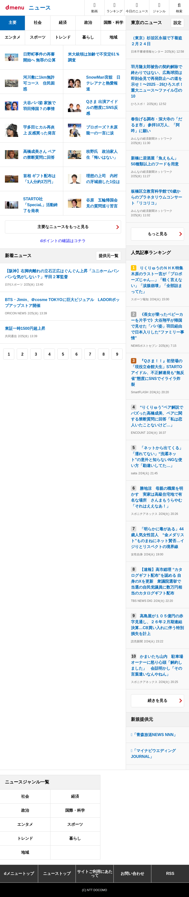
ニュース (40, 8)
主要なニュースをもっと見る (63, 227)
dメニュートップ (19, 873)
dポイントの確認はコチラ (63, 241)
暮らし (88, 37)
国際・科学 (113, 22)
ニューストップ (57, 873)
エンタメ (12, 37)
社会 (38, 22)
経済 (63, 22)
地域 (113, 37)
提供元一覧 (108, 256)
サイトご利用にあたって (94, 873)
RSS (170, 873)
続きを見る (157, 700)
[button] (159, 7)
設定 (177, 23)
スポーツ (38, 37)
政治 (88, 22)
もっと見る (157, 234)
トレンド (63, 37)
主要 (12, 22)
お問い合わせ (132, 873)
